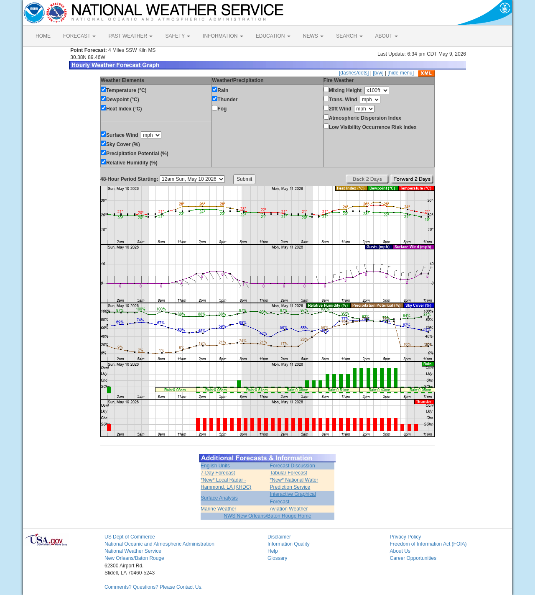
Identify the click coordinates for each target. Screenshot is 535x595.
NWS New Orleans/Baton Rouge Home (267, 516)
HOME (43, 36)
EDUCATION (273, 36)
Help (273, 551)
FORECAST (79, 36)
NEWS (313, 36)
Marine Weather (218, 509)
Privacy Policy (405, 537)
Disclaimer (279, 537)
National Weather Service (132, 551)
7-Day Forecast (218, 473)
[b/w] (378, 73)
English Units (215, 466)
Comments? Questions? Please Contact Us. (153, 587)
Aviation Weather (289, 509)
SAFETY (177, 36)
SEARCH (349, 36)
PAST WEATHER (130, 36)
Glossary (277, 558)
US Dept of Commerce (129, 537)
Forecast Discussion (292, 466)
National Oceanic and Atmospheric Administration (159, 544)
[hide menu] (400, 73)
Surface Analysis (219, 498)
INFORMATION (223, 36)
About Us (400, 551)
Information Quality (289, 544)
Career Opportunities (413, 558)
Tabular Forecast (288, 473)
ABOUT (386, 36)
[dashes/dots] (354, 73)
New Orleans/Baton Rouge (134, 558)
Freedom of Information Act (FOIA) (428, 544)
